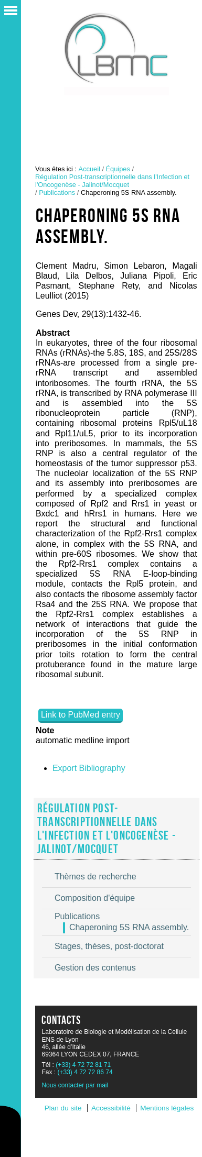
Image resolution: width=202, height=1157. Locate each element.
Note (45, 730)
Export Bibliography (88, 768)
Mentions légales (167, 1108)
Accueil (89, 169)
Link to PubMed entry (80, 714)
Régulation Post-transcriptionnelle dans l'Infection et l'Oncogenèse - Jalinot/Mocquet (112, 181)
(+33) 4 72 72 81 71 (83, 1064)
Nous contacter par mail (74, 1085)
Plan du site (63, 1108)
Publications (57, 192)
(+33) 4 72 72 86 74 (84, 1072)
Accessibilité (111, 1108)
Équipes (118, 169)
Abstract (53, 332)
